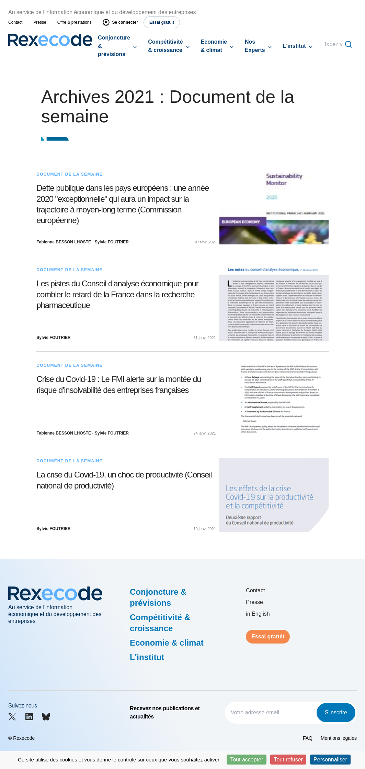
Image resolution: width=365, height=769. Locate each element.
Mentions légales (339, 738)
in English (258, 614)
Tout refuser (288, 759)
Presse (39, 22)
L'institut (294, 46)
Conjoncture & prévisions (114, 46)
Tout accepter (246, 759)
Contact (15, 22)
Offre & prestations (74, 22)
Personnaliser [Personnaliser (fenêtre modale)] (330, 759)
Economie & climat (214, 46)
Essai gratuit (267, 636)
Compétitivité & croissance (165, 46)
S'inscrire (336, 712)
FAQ (307, 738)
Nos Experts (255, 46)
